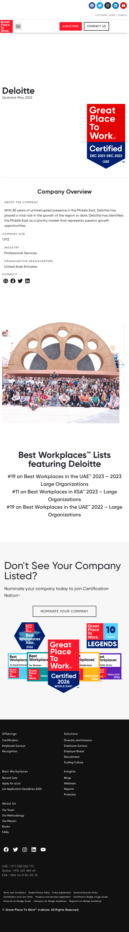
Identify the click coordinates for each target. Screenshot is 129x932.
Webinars (70, 783)
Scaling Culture (73, 762)
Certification (10, 740)
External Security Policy (86, 892)
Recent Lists (9, 777)
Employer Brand (74, 751)
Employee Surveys (14, 745)
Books (6, 826)
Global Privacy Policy (39, 892)
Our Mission (9, 821)
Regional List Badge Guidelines (85, 901)
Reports (69, 788)
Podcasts (70, 794)
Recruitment (71, 756)
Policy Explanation (61, 892)
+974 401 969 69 (24, 870)
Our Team (8, 810)
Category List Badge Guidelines (50, 901)
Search (122, 15)
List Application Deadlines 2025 (22, 788)
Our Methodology (13, 815)
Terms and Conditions (14, 892)
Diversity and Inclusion (78, 740)
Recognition (9, 751)
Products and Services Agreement (53, 897)
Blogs (67, 777)
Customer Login (105, 15)
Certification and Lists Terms (18, 897)
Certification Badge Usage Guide (90, 897)
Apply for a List (11, 783)
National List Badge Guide (17, 901)
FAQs (5, 832)
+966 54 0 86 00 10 (23, 875)
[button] (18, 26)
